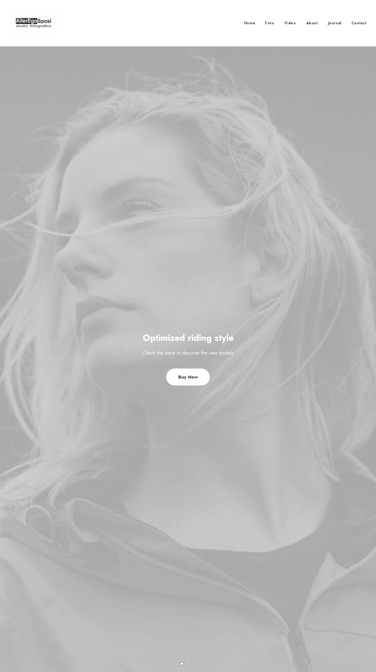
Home (249, 23)
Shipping (207, 622)
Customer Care (118, 606)
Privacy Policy (117, 622)
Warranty (112, 646)
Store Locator (212, 638)
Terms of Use (117, 630)
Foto (269, 23)
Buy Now (188, 150)
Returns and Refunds (123, 614)
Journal (334, 23)
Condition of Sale (121, 638)
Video (290, 23)
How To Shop (212, 614)
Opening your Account (221, 606)
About (312, 23)
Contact (359, 23)
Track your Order (216, 630)
